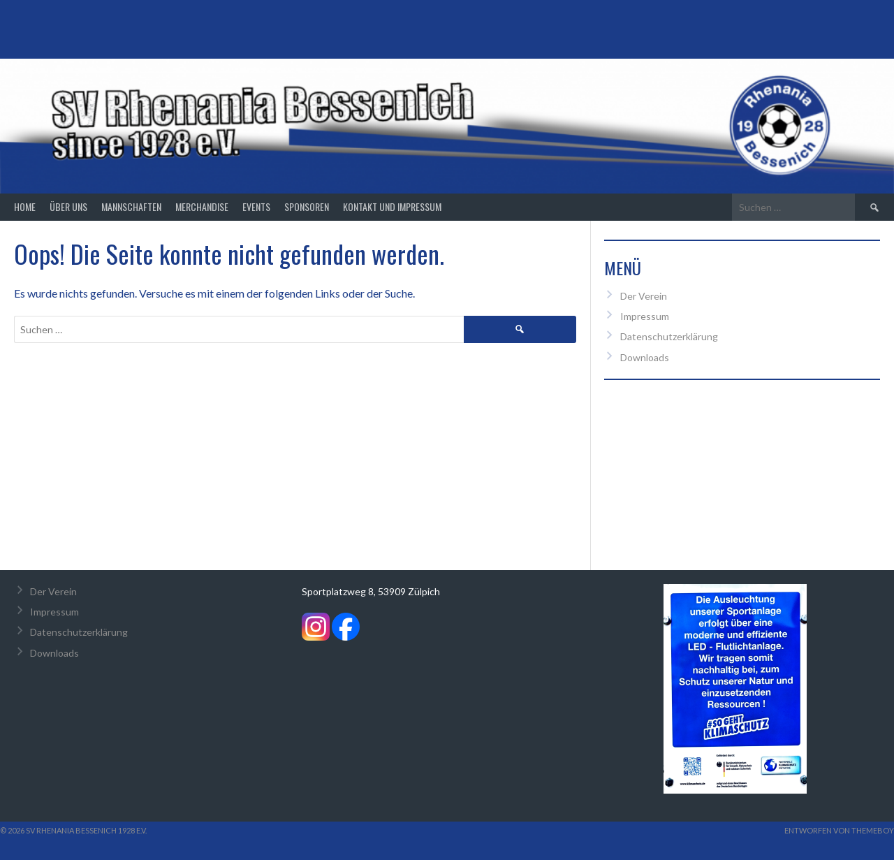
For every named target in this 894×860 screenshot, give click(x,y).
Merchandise (201, 206)
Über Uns (68, 206)
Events (256, 206)
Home (25, 206)
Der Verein (643, 296)
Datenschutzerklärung (669, 336)
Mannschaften (131, 206)
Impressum (644, 316)
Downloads (644, 357)
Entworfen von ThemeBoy (839, 830)
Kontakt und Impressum (392, 206)
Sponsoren (306, 206)
